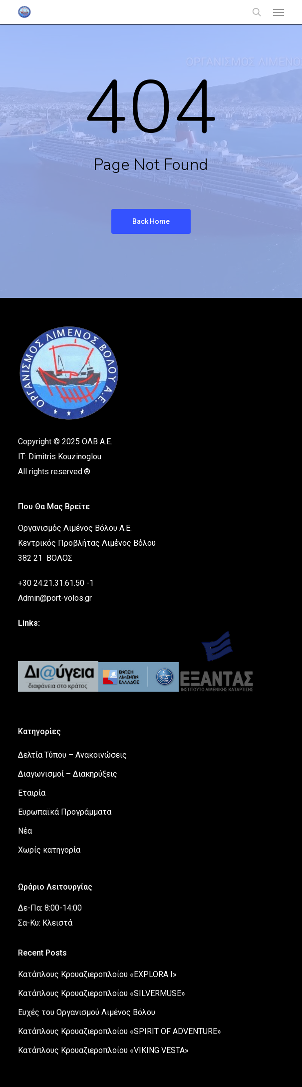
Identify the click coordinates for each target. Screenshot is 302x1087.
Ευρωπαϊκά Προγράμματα (64, 812)
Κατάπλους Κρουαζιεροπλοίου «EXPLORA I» (97, 974)
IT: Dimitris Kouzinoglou (59, 456)
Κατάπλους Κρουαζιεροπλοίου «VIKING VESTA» (103, 1050)
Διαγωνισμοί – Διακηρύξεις (67, 774)
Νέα (25, 831)
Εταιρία (31, 793)
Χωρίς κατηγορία (49, 850)
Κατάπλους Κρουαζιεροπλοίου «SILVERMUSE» (101, 993)
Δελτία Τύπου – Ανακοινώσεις (72, 755)
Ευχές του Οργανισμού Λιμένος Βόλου (86, 1012)
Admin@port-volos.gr (55, 598)
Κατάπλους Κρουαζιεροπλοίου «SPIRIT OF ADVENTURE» (119, 1031)
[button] (278, 12)
